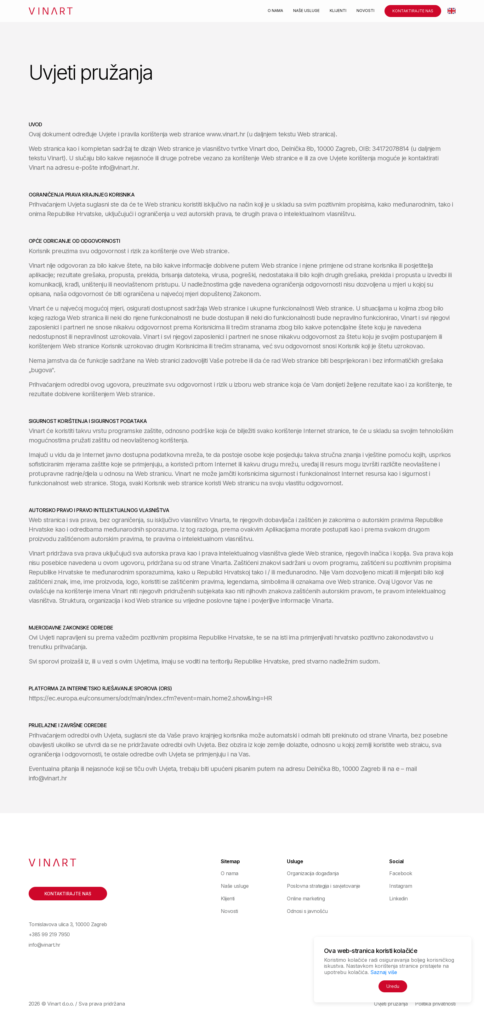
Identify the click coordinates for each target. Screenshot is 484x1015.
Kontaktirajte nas (412, 11)
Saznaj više (383, 972)
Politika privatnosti (435, 1004)
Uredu (392, 986)
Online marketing (306, 898)
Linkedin (398, 898)
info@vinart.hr (44, 945)
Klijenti (338, 11)
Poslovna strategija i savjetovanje (323, 886)
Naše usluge (306, 11)
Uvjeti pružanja (390, 1004)
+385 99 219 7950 (49, 934)
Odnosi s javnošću (307, 911)
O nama (275, 11)
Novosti (365, 11)
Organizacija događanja (313, 873)
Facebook (400, 873)
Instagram (400, 886)
